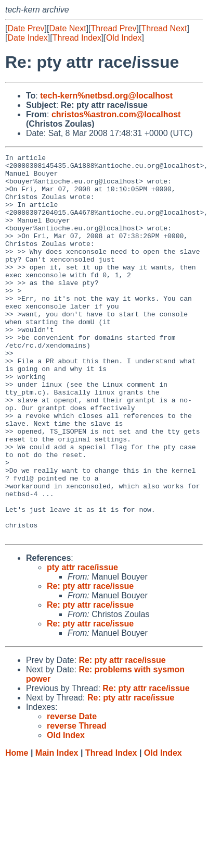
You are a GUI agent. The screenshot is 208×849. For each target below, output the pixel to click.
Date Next (67, 28)
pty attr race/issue (82, 643)
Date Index (27, 37)
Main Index (57, 829)
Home (16, 829)
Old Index (123, 37)
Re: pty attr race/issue (90, 662)
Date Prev (25, 28)
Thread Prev (114, 28)
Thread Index (77, 37)
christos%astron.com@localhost (116, 114)
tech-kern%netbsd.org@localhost (106, 95)
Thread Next (164, 28)
